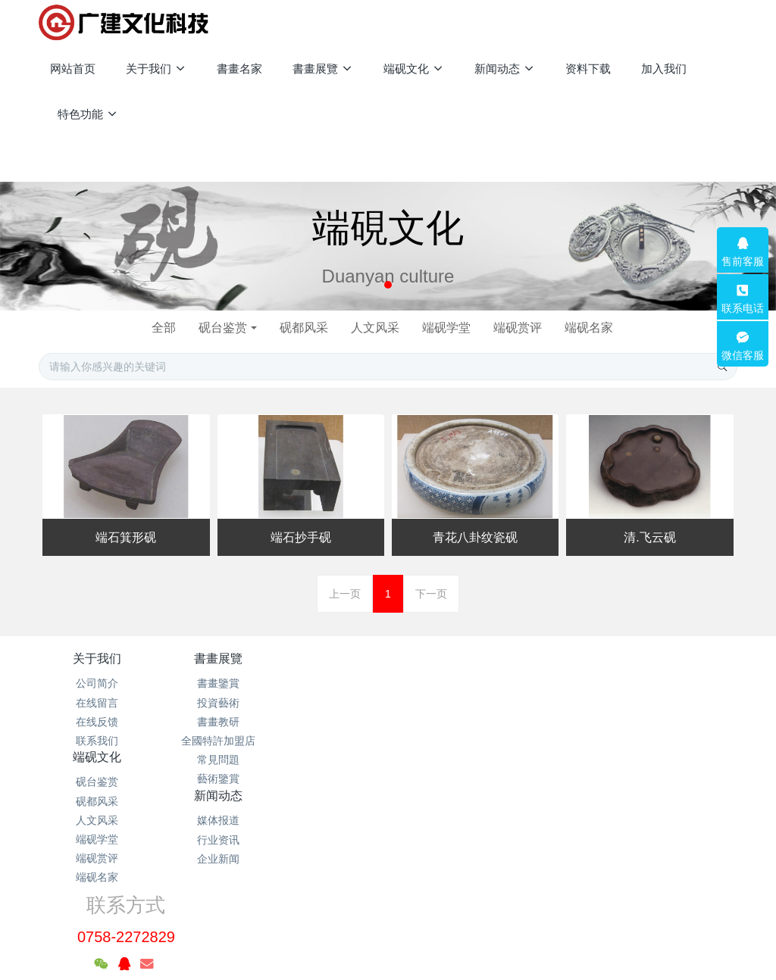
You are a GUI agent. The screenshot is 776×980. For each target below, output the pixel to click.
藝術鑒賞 (213, 778)
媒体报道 (446, 683)
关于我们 (97, 658)
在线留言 (97, 703)
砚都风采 (301, 327)
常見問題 (213, 760)
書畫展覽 (213, 658)
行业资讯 (446, 703)
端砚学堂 (449, 327)
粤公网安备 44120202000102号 (390, 879)
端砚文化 (329, 658)
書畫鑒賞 (213, 683)
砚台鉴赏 (216, 327)
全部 (154, 327)
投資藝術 (213, 703)
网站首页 (72, 68)
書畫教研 (213, 722)
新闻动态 (446, 658)
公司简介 (97, 683)
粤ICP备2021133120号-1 (388, 896)
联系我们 (97, 741)
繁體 (388, 944)
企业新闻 (446, 722)
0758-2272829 (591, 700)
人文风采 (375, 327)
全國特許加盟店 (214, 741)
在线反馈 (97, 722)
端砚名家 (598, 327)
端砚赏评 (523, 327)
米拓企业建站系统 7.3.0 (398, 915)
